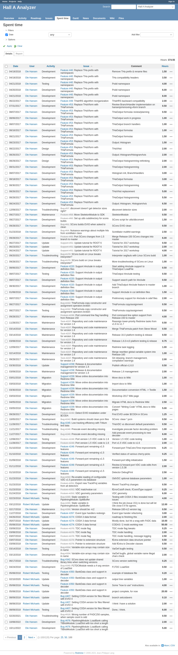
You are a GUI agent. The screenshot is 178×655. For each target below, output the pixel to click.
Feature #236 (67, 315)
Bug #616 (65, 614)
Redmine (79, 653)
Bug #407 (65, 596)
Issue (86, 66)
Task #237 (65, 321)
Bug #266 (65, 509)
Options (11, 39)
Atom (166, 645)
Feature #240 (67, 413)
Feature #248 (67, 439)
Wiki (112, 18)
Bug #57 (64, 208)
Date (10, 34)
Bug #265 (65, 497)
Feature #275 (67, 528)
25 (62, 637)
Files (121, 18)
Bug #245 (65, 423)
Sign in (171, 1)
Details (9, 53)
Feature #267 (67, 513)
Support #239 (67, 376)
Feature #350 (67, 571)
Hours (165, 66)
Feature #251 (67, 483)
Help (20, 1)
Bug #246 (65, 429)
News (86, 18)
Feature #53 (66, 104)
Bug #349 (65, 565)
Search (106, 6)
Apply (9, 46)
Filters (11, 30)
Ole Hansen (31, 71)
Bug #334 (65, 547)
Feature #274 (67, 517)
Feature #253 (67, 493)
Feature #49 (66, 101)
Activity (22, 18)
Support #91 (66, 243)
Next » (31, 637)
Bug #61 (64, 224)
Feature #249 (67, 446)
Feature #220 (67, 266)
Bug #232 (65, 303)
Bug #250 (65, 477)
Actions (171, 71)
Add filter (136, 34)
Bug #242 (65, 419)
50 (66, 637)
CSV (173, 645)
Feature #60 (66, 218)
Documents (99, 18)
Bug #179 (65, 254)
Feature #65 (66, 236)
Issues (48, 18)
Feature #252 (67, 489)
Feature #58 (66, 214)
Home (4, 1)
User (32, 66)
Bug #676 (65, 620)
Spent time (62, 18)
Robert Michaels (31, 498)
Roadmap (36, 18)
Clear (19, 46)
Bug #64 (64, 230)
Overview (9, 18)
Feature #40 (66, 70)
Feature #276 (67, 540)
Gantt (76, 18)
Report (19, 53)
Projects (12, 1)
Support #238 (67, 364)
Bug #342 (65, 559)
